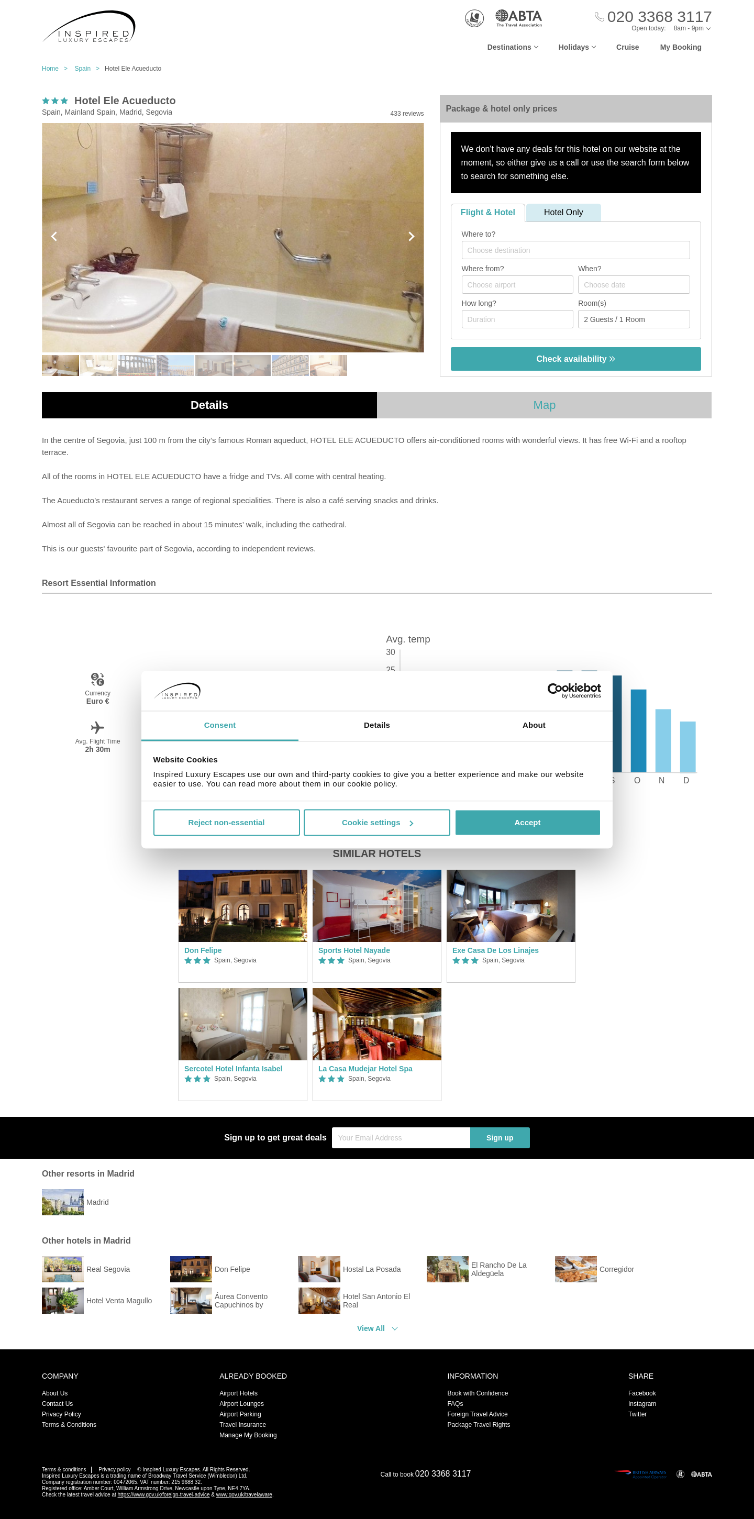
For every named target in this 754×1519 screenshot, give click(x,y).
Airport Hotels (238, 1393)
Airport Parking (240, 1414)
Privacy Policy (61, 1414)
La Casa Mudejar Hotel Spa (365, 1069)
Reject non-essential (226, 822)
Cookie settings (377, 822)
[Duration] (518, 319)
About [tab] (534, 725)
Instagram (642, 1403)
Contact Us (57, 1403)
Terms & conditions (64, 1469)
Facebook (642, 1393)
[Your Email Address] (401, 1137)
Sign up (499, 1138)
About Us (55, 1393)
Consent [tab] (220, 725)
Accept (527, 822)
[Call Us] (653, 17)
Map (545, 405)
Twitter (637, 1414)
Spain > (89, 68)
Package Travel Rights (478, 1424)
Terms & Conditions (69, 1424)
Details (209, 405)
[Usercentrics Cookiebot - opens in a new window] (555, 690)
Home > (57, 68)
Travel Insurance (242, 1424)
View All (371, 1328)
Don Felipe (203, 950)
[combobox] (576, 250)
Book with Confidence (477, 1393)
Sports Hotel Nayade (354, 950)
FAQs (455, 1403)
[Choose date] (634, 284)
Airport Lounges (241, 1403)
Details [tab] (377, 725)
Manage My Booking (247, 1435)
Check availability (575, 358)
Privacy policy (114, 1469)
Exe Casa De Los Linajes (495, 950)
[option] (243, 985)
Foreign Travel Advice (477, 1414)
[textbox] (581, 250)
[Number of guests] (634, 319)
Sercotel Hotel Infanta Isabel (233, 1069)
